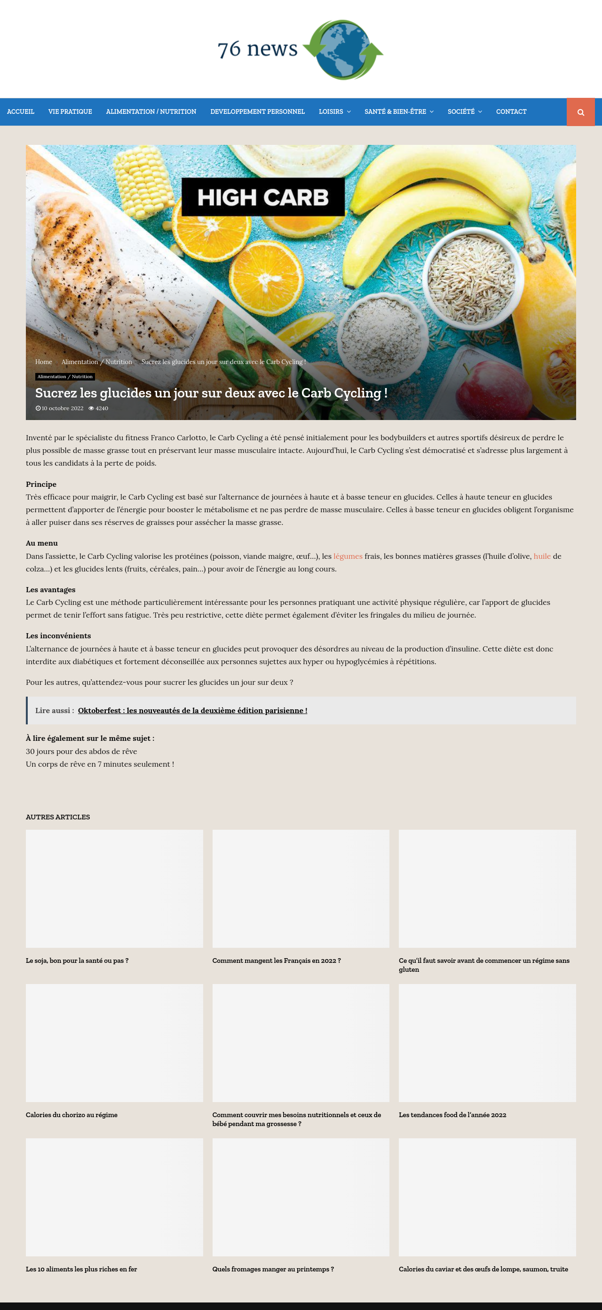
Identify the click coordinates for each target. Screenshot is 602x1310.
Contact (511, 112)
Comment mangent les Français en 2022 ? (277, 960)
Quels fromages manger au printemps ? (273, 1269)
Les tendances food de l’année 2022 (452, 1115)
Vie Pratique (70, 112)
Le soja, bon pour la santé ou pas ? (77, 960)
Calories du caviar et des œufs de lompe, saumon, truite (483, 1269)
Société (461, 112)
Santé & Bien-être (396, 112)
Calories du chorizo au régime (72, 1115)
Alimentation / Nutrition (151, 112)
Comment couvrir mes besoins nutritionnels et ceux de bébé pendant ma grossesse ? (297, 1119)
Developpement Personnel (257, 112)
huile (542, 556)
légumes (348, 556)
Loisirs (331, 112)
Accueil (20, 112)
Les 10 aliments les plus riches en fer (81, 1269)
